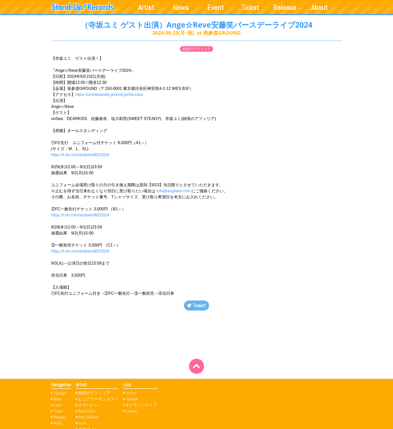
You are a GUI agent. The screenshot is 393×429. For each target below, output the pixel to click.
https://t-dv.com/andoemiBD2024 (80, 155)
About (319, 7)
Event (215, 7)
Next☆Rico (86, 411)
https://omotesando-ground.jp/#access (109, 94)
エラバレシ (88, 405)
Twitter (131, 393)
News (181, 7)
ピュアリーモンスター (98, 399)
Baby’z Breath (88, 417)
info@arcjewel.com (173, 191)
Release (284, 7)
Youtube (131, 399)
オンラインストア (141, 405)
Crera (82, 423)
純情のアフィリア (196, 49)
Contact (131, 411)
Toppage (59, 393)
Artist (146, 7)
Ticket (250, 7)
